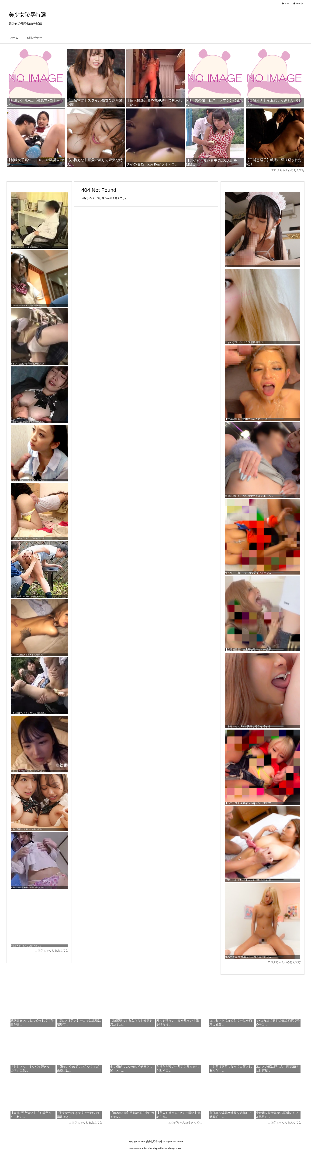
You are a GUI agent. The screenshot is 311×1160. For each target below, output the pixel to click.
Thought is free (174, 1148)
